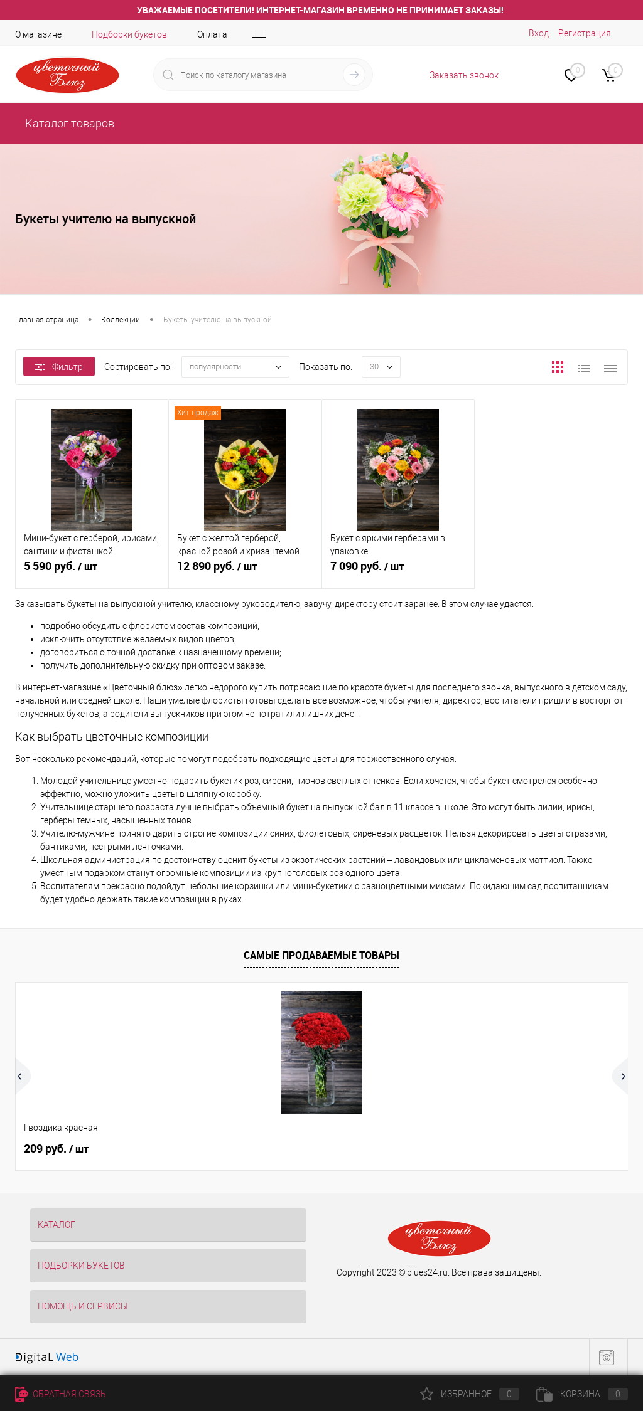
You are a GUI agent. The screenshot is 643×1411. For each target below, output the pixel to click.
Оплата (212, 34)
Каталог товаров (68, 123)
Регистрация (584, 33)
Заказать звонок (464, 75)
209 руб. (56, 1149)
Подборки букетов (129, 34)
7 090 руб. (398, 573)
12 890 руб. (245, 573)
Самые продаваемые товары (321, 955)
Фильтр (59, 367)
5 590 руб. (92, 573)
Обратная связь (60, 1394)
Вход (539, 33)
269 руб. (362, 1149)
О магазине (38, 34)
